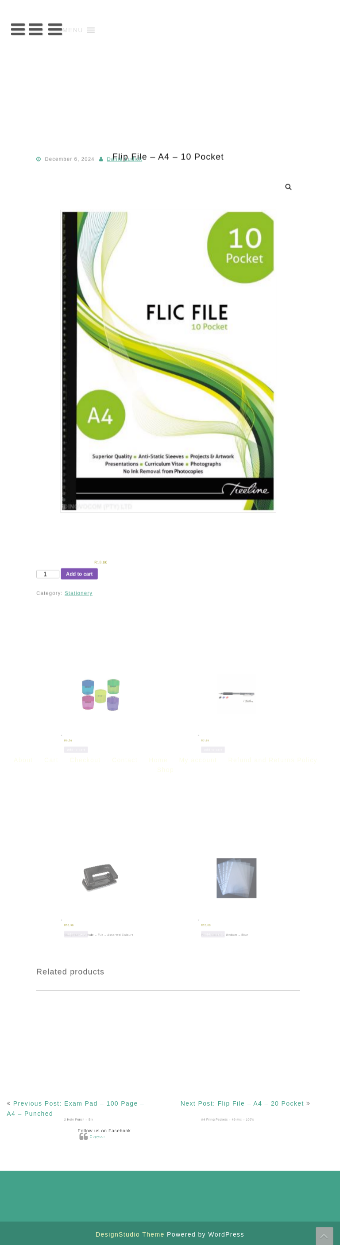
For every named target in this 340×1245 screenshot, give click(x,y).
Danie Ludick (132, 228)
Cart (51, 204)
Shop (165, 214)
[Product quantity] (67, 574)
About (23, 204)
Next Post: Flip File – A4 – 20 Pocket (242, 1103)
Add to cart (94, 574)
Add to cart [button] (98, 709)
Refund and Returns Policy (272, 204)
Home (158, 204)
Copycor (121, 1135)
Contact (125, 204)
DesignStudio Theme (131, 1234)
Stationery (93, 590)
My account (198, 204)
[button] (72, 30)
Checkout (85, 204)
